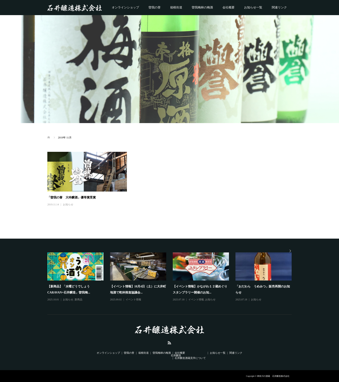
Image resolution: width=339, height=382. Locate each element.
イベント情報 (133, 299)
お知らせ (68, 204)
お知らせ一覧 (253, 7)
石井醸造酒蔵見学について (190, 358)
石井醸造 (176, 355)
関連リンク (279, 7)
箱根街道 (176, 7)
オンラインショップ (125, 7)
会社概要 (228, 7)
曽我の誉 (155, 7)
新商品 (78, 299)
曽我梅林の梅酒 (202, 7)
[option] (172, 277)
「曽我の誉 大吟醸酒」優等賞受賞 (71, 197)
